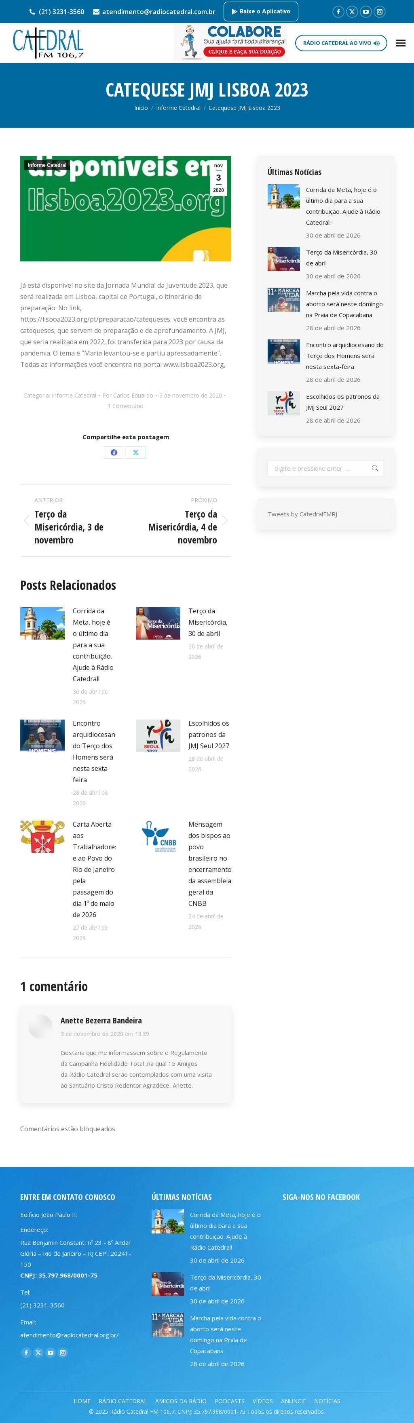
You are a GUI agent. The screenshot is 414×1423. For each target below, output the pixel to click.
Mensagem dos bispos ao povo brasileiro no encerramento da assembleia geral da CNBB (210, 864)
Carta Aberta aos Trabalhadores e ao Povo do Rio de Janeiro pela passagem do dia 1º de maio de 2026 (95, 869)
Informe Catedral (47, 165)
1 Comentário (126, 406)
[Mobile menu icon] (400, 43)
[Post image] (42, 623)
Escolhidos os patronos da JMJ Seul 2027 (208, 734)
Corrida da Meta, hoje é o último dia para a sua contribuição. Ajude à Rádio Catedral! (93, 644)
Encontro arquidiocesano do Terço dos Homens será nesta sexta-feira (96, 751)
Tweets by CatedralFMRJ (302, 514)
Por (127, 395)
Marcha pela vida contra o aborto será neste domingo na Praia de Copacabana (344, 304)
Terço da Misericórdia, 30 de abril (208, 622)
